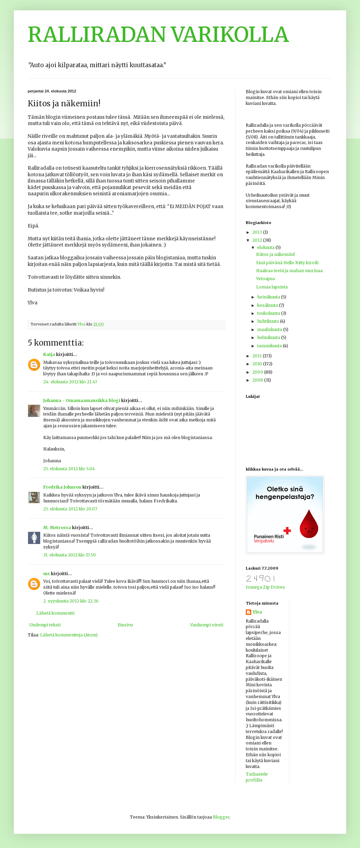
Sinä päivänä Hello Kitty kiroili (287, 262)
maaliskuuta (270, 329)
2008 (258, 380)
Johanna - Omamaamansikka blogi (81, 400)
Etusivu (125, 624)
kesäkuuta (268, 305)
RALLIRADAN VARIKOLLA (158, 34)
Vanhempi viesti (206, 624)
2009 (258, 372)
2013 (257, 232)
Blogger (221, 817)
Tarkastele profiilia (257, 777)
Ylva (257, 612)
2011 (257, 355)
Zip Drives (274, 587)
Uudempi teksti (45, 624)
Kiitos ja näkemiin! (275, 254)
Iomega (254, 587)
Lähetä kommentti (55, 613)
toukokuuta (269, 313)
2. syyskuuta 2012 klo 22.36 (71, 601)
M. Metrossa (57, 527)
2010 (257, 363)
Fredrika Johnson (62, 487)
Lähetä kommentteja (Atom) (69, 634)
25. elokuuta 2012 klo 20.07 (70, 508)
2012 (257, 240)
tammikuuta (270, 345)
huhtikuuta (268, 321)
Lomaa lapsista (272, 286)
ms (46, 573)
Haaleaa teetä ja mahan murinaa (289, 270)
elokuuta (266, 247)
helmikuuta (269, 337)
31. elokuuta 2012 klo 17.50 (69, 554)
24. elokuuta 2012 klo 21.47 (70, 381)
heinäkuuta (269, 297)
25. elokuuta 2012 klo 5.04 (69, 468)
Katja (49, 354)
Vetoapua (265, 278)
